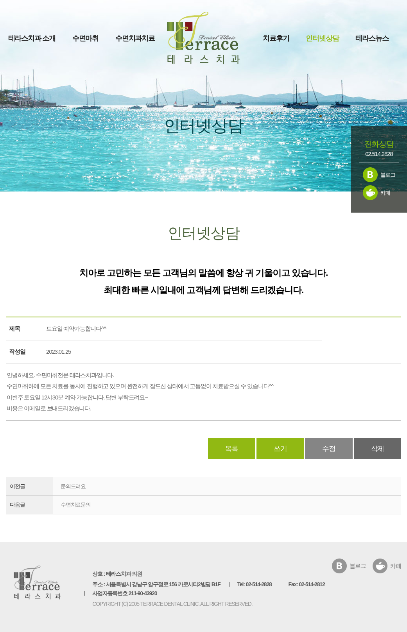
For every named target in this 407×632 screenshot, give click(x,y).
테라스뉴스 (371, 38)
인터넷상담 (322, 38)
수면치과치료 (135, 38)
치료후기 (276, 38)
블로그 (387, 175)
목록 (231, 449)
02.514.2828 (379, 153)
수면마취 (85, 38)
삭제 (377, 449)
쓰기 (280, 449)
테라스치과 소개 (32, 38)
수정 (328, 449)
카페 (385, 193)
